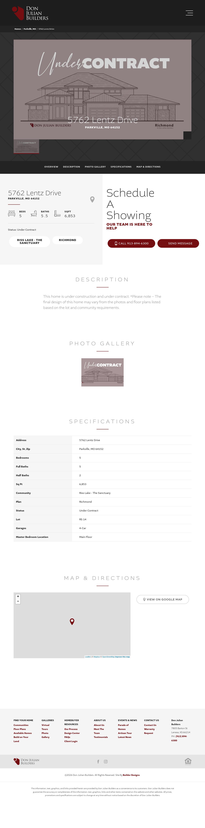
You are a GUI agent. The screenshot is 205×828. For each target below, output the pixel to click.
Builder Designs (131, 775)
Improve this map (122, 657)
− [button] (18, 601)
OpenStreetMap (108, 657)
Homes (18, 29)
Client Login (71, 741)
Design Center (72, 733)
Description (71, 166)
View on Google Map (162, 599)
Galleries (48, 720)
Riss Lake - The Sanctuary (29, 241)
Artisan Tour (125, 733)
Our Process (71, 729)
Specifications (121, 166)
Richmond (67, 240)
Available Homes (23, 733)
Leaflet (87, 657)
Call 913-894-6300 (134, 243)
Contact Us (151, 720)
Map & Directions (148, 166)
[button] (169, 13)
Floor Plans (20, 729)
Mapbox (97, 657)
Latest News (124, 737)
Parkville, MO (30, 29)
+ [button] (18, 596)
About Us (100, 720)
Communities (21, 725)
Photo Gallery (95, 166)
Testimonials (101, 737)
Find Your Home (23, 720)
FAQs (67, 737)
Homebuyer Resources (71, 722)
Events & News (127, 720)
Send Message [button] (180, 243)
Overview (51, 166)
